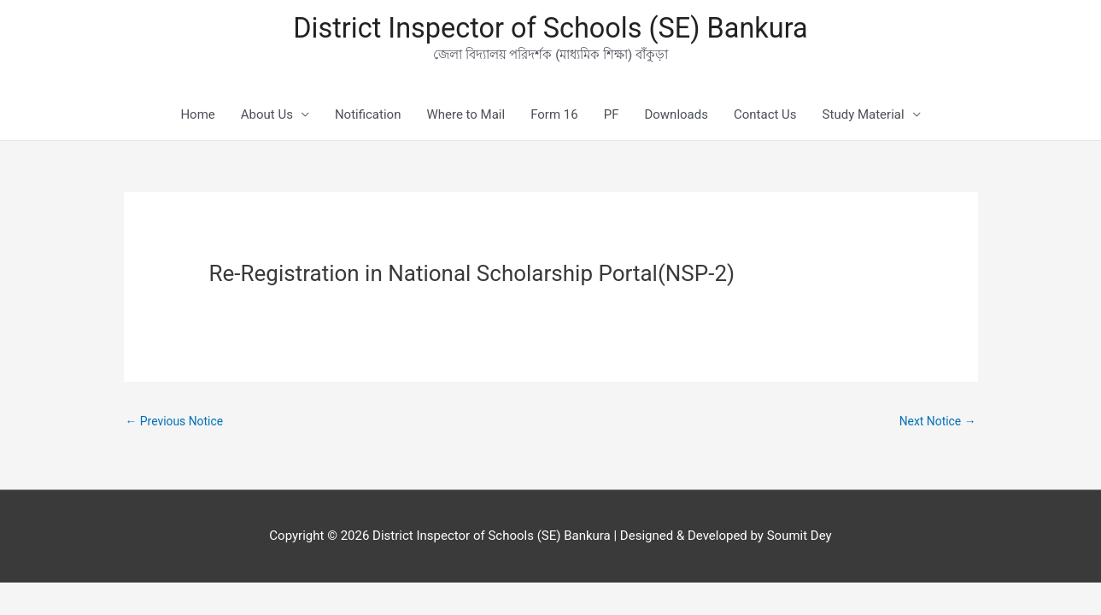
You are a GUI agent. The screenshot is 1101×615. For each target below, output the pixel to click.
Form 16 (554, 119)
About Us (267, 119)
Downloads (676, 119)
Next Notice (934, 426)
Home (197, 119)
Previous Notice (178, 426)
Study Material (864, 119)
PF (611, 119)
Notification (368, 119)
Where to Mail (465, 119)
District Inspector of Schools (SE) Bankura (550, 30)
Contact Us (765, 119)
